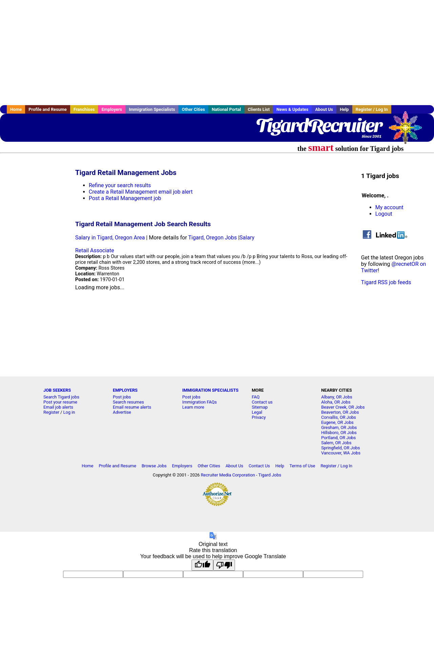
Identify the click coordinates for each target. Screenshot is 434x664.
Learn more (193, 407)
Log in (69, 412)
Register (51, 412)
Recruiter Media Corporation (228, 474)
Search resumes (128, 402)
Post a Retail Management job (125, 198)
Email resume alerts (132, 407)
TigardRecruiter (318, 125)
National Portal (226, 109)
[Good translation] (202, 565)
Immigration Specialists (152, 109)
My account (389, 207)
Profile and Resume (47, 109)
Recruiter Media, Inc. (409, 131)
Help (344, 109)
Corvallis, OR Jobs (338, 417)
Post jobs (122, 396)
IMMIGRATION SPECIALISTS (210, 390)
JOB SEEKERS (57, 390)
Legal (257, 412)
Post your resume (60, 402)
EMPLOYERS (125, 390)
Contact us (262, 402)
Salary (246, 237)
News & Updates (292, 109)
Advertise (122, 412)
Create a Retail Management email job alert (141, 192)
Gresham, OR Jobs (339, 427)
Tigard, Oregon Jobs (212, 237)
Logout (383, 214)
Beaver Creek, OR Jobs (342, 407)
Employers (111, 109)
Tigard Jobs (269, 474)
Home (16, 109)
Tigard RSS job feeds (386, 282)
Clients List (259, 109)
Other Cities (193, 109)
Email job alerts (58, 407)
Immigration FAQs (199, 402)
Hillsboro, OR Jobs (339, 432)
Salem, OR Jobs (336, 442)
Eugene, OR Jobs (337, 422)
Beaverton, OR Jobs (340, 412)
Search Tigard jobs (61, 396)
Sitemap (260, 407)
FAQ (255, 396)
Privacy (258, 417)
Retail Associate (94, 250)
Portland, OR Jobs (338, 437)
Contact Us (259, 465)
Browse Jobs (154, 465)
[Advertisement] (217, 52)
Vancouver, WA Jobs (340, 452)
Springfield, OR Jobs (340, 447)
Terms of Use (302, 465)
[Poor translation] (224, 565)
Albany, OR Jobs (336, 396)
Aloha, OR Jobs (335, 402)
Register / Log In (372, 109)
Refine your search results (120, 185)
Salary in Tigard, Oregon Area (110, 237)
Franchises (84, 109)
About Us (324, 109)
